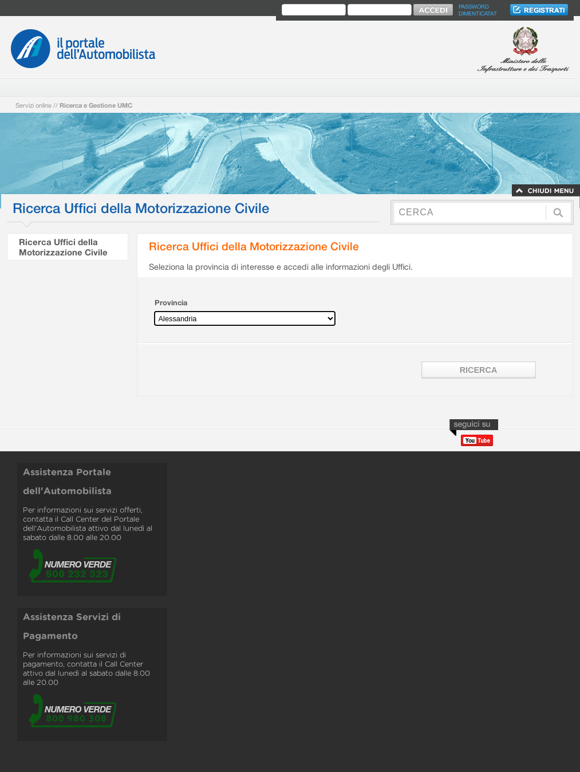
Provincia (171, 302)
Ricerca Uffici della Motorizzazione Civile (63, 247)
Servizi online (33, 105)
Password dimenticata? (477, 10)
